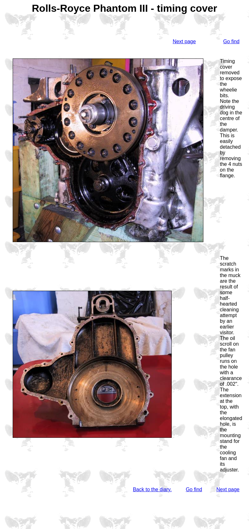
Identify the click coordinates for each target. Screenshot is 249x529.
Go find (231, 41)
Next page (184, 41)
